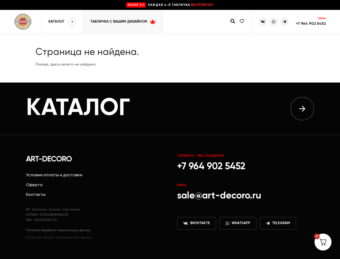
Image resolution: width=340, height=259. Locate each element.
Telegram (278, 223)
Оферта (34, 185)
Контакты (36, 195)
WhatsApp (238, 223)
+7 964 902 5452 (311, 24)
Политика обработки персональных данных (58, 230)
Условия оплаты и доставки (54, 175)
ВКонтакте (196, 223)
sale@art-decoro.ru (219, 196)
